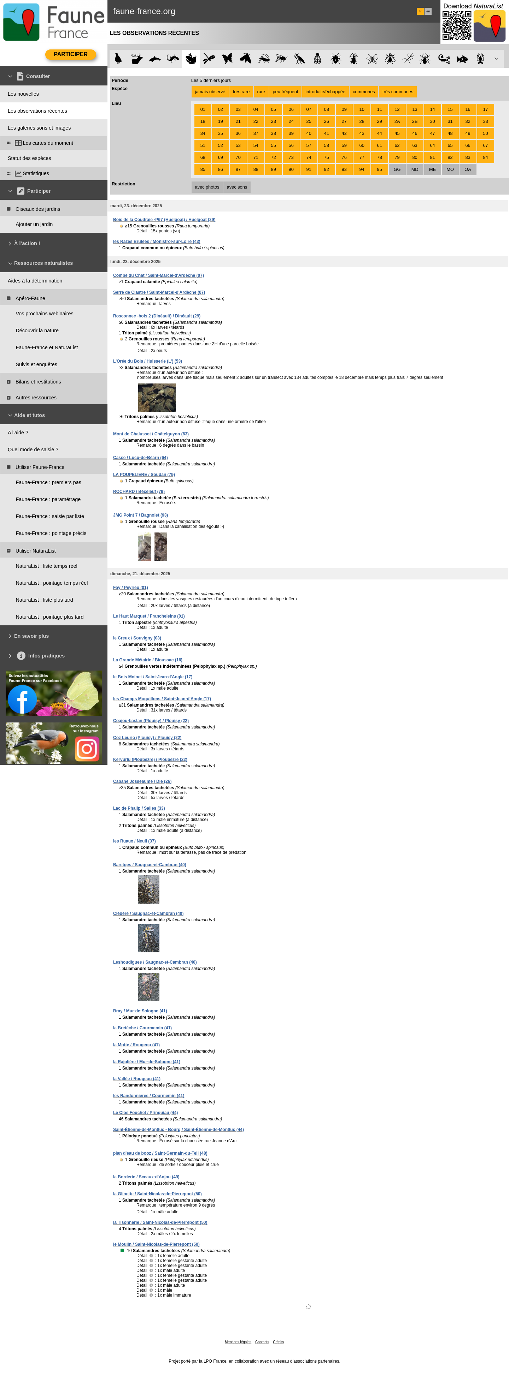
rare (261, 91)
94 (361, 169)
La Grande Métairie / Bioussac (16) (147, 659)
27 (344, 121)
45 (397, 133)
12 (397, 109)
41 (326, 133)
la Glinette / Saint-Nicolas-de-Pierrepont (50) (157, 1193)
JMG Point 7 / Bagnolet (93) (140, 515)
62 (397, 145)
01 (202, 109)
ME (432, 169)
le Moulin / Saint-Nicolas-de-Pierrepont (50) (156, 1244)
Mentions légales (238, 1342)
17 (485, 109)
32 (467, 121)
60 (361, 145)
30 (432, 121)
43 (361, 133)
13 (414, 109)
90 (291, 169)
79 (397, 157)
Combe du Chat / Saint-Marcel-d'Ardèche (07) (158, 275)
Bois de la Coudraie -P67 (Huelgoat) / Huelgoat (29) (164, 219)
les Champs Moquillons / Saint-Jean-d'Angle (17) (162, 698)
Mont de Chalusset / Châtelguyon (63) (151, 433)
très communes (397, 91)
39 (291, 133)
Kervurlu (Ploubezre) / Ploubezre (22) (150, 759)
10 (361, 109)
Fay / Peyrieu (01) (130, 587)
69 (220, 157)
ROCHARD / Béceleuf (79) (139, 491)
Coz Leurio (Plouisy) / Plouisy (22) (147, 737)
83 (467, 157)
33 (485, 121)
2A (397, 121)
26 (326, 121)
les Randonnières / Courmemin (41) (148, 1095)
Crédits (278, 1342)
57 (308, 145)
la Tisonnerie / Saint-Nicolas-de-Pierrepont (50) (160, 1222)
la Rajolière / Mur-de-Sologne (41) (146, 1061)
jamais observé (210, 91)
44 (379, 133)
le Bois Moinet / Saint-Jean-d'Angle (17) (152, 676)
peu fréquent (285, 91)
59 (344, 145)
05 (273, 109)
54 (255, 145)
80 (414, 157)
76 (344, 157)
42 (344, 133)
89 (273, 169)
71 (255, 157)
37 (255, 133)
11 (379, 109)
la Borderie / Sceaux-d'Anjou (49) (146, 1176)
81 (432, 157)
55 (273, 145)
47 (432, 133)
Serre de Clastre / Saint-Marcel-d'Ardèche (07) (159, 292)
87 (238, 169)
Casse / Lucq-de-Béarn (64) (140, 457)
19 (220, 121)
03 (238, 109)
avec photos (207, 187)
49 (467, 133)
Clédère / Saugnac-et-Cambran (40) (148, 913)
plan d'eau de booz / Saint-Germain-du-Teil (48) (160, 1153)
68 (202, 157)
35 (220, 133)
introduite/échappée (325, 91)
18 (202, 121)
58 (326, 145)
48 (449, 133)
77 (361, 157)
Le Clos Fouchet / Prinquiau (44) (145, 1112)
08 (326, 109)
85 (202, 169)
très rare (241, 91)
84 (485, 157)
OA (467, 169)
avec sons (237, 187)
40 (308, 133)
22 (255, 121)
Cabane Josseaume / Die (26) (142, 781)
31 (449, 121)
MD (415, 169)
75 (326, 157)
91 (308, 169)
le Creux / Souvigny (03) (137, 638)
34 (202, 133)
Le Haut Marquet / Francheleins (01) (149, 616)
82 (449, 157)
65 (449, 145)
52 (220, 145)
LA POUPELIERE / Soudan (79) (144, 474)
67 (485, 145)
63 (414, 145)
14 (432, 109)
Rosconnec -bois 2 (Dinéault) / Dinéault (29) (156, 316)
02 (220, 109)
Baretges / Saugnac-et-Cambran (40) (149, 864)
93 (344, 169)
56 (291, 145)
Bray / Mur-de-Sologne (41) (140, 1010)
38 (273, 133)
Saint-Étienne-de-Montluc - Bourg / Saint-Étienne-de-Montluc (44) (178, 1129)
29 (379, 121)
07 (308, 109)
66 (467, 145)
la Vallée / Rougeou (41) (136, 1078)
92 (326, 169)
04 (255, 109)
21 (238, 121)
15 (449, 109)
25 (308, 121)
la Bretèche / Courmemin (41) (142, 1027)
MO (450, 169)
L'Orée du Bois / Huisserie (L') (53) (147, 361)
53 (238, 145)
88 (255, 169)
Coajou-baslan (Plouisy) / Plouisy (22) (151, 720)
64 (432, 145)
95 (379, 169)
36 (238, 133)
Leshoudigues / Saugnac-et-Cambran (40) (155, 962)
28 (361, 121)
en (428, 11)
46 (414, 133)
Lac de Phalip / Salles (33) (139, 808)
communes (364, 91)
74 (308, 157)
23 (273, 121)
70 (238, 157)
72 (273, 157)
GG (397, 169)
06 (291, 109)
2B (415, 121)
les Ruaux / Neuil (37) (134, 841)
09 (344, 109)
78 (379, 157)
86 (220, 169)
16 (467, 109)
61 (379, 145)
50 (485, 133)
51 (202, 145)
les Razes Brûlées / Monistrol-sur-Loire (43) (156, 241)
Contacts (262, 1342)
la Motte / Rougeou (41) (136, 1044)
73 (291, 157)
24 (291, 121)
